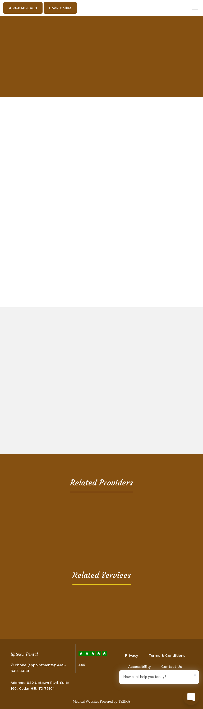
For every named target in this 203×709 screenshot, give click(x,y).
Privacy (131, 655)
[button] (195, 8)
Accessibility (139, 666)
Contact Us (171, 666)
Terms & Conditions (167, 655)
